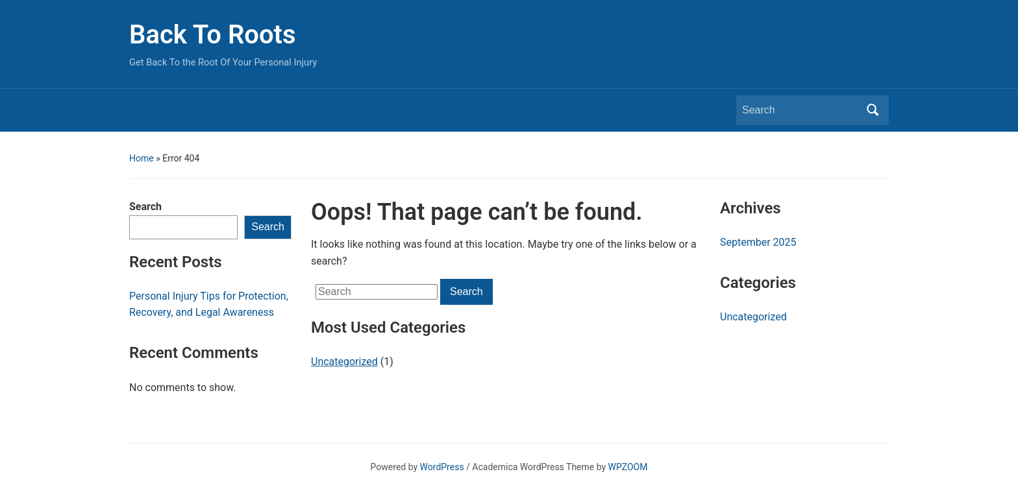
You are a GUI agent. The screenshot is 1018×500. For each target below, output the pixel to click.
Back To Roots (212, 34)
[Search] (800, 110)
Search (145, 206)
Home (141, 158)
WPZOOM (628, 467)
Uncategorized (344, 361)
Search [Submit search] (872, 110)
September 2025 (758, 242)
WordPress (442, 467)
